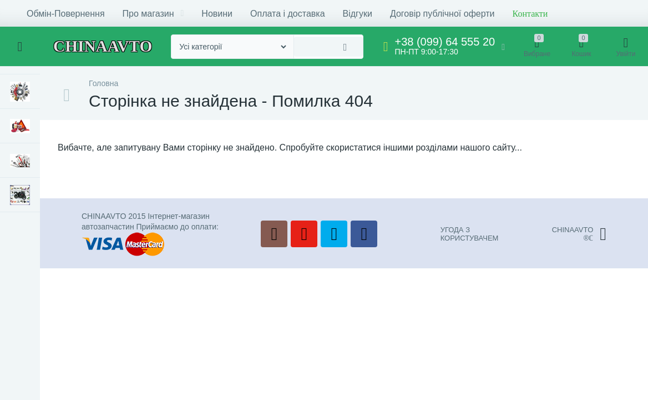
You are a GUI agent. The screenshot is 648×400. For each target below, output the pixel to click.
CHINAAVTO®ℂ (579, 234)
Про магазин (153, 13)
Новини (216, 13)
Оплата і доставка (287, 13)
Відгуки (357, 13)
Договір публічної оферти (442, 13)
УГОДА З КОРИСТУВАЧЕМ (470, 234)
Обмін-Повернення (66, 13)
